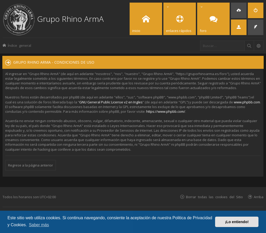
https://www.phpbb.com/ (165, 111)
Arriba (258, 196)
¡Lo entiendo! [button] (237, 222)
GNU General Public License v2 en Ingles (111, 102)
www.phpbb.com (247, 102)
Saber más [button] (39, 225)
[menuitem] (239, 10)
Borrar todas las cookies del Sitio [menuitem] (214, 196)
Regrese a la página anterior (30, 165)
